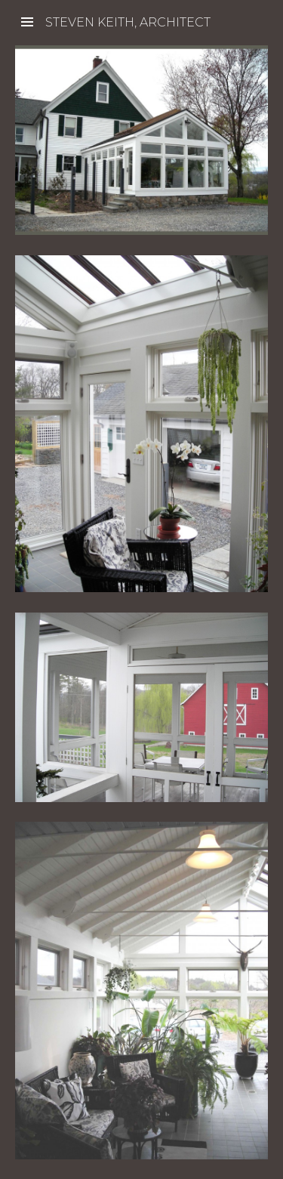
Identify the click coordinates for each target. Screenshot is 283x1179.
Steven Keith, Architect (128, 22)
